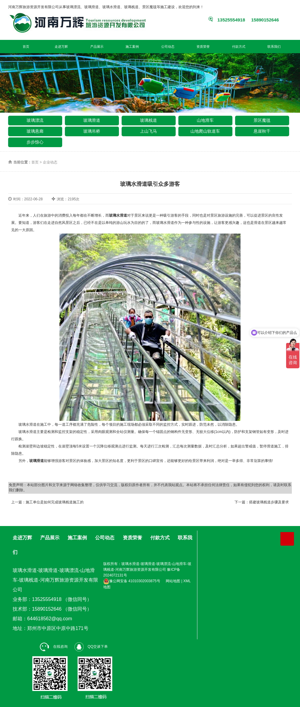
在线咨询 (53, 646)
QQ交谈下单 (91, 646)
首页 (26, 46)
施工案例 (132, 46)
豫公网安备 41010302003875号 (131, 581)
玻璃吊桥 (91, 131)
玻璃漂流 (35, 120)
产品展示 (97, 46)
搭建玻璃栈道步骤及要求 (269, 502)
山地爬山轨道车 (205, 131)
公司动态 (167, 46)
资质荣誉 (203, 46)
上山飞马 (148, 131)
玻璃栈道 (148, 120)
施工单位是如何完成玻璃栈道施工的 (55, 502)
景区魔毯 (262, 120)
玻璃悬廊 (35, 131)
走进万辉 (61, 46)
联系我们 (274, 46)
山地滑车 (205, 120)
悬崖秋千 (262, 131)
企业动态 (50, 162)
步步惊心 (35, 142)
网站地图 (173, 581)
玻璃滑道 (91, 120)
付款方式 (238, 46)
